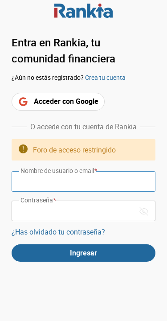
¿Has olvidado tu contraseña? (58, 232)
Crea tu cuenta (105, 77)
